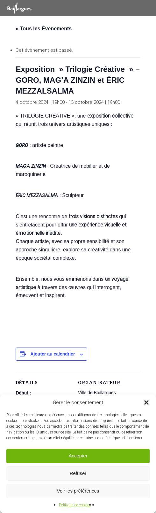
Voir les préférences (78, 491)
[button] (146, 402)
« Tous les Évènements (44, 28)
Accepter (77, 455)
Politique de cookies (75, 505)
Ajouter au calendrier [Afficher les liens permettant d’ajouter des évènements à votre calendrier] (52, 353)
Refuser (78, 473)
